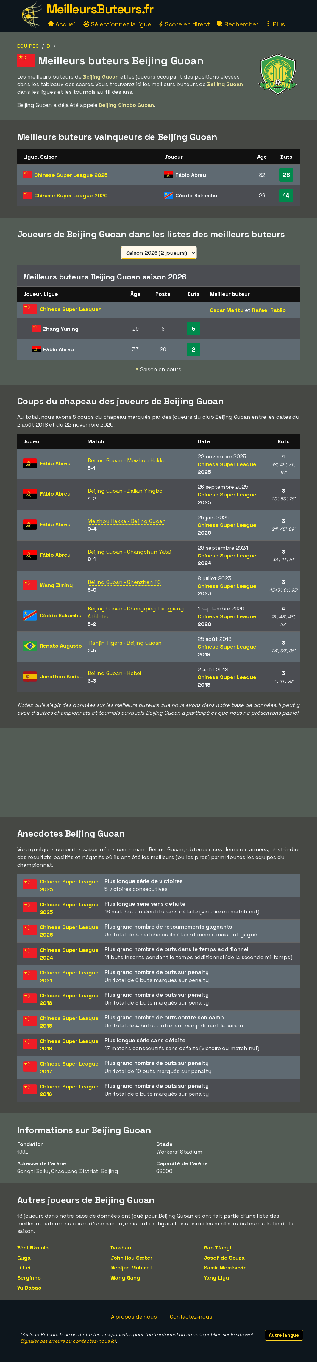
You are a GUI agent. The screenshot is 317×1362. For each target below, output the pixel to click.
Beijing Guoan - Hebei (114, 673)
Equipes (28, 46)
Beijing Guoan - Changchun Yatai (129, 551)
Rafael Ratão (269, 310)
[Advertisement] (158, 772)
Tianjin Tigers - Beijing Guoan (125, 642)
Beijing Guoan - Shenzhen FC (124, 582)
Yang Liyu (216, 1277)
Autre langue (284, 1335)
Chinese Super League (71, 174)
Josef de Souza (224, 1257)
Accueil (62, 24)
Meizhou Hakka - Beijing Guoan (126, 521)
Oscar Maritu (226, 310)
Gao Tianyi (217, 1247)
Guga (24, 1257)
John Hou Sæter (131, 1257)
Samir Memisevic (225, 1267)
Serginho (29, 1277)
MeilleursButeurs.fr (100, 9)
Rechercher (237, 24)
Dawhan (120, 1247)
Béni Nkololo (33, 1247)
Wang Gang (125, 1277)
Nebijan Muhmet (131, 1267)
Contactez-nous (191, 1316)
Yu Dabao (29, 1287)
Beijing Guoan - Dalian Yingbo (125, 490)
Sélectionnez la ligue (117, 24)
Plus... (277, 24)
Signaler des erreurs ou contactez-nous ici (68, 1341)
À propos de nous (134, 1316)
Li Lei (24, 1267)
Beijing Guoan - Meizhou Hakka (126, 460)
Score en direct (184, 24)
